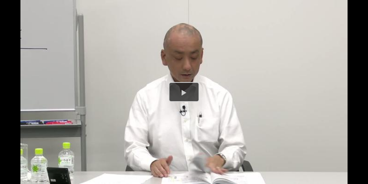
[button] (184, 92)
